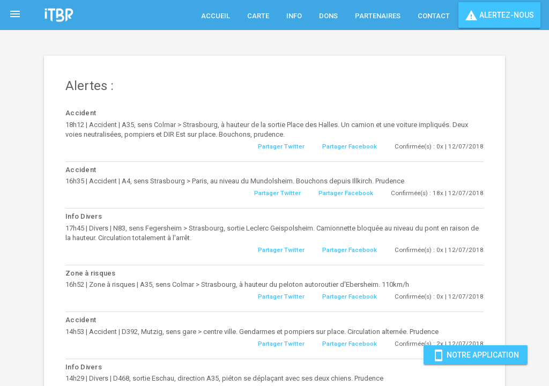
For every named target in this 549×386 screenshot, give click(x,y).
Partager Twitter (281, 146)
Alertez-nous (499, 15)
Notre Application (476, 355)
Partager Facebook (349, 146)
